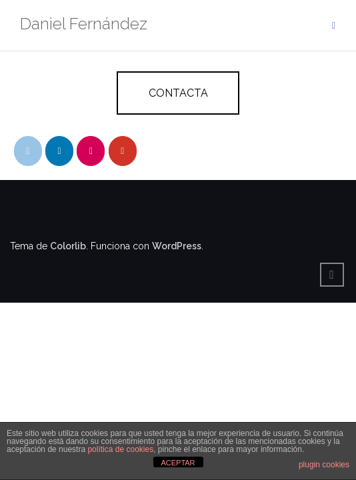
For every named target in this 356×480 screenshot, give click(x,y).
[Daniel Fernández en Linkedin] (59, 151)
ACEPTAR (178, 463)
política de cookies (120, 449)
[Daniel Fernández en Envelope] (28, 151)
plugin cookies (324, 464)
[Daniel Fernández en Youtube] (123, 151)
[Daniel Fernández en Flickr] (91, 151)
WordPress (176, 246)
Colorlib (68, 246)
